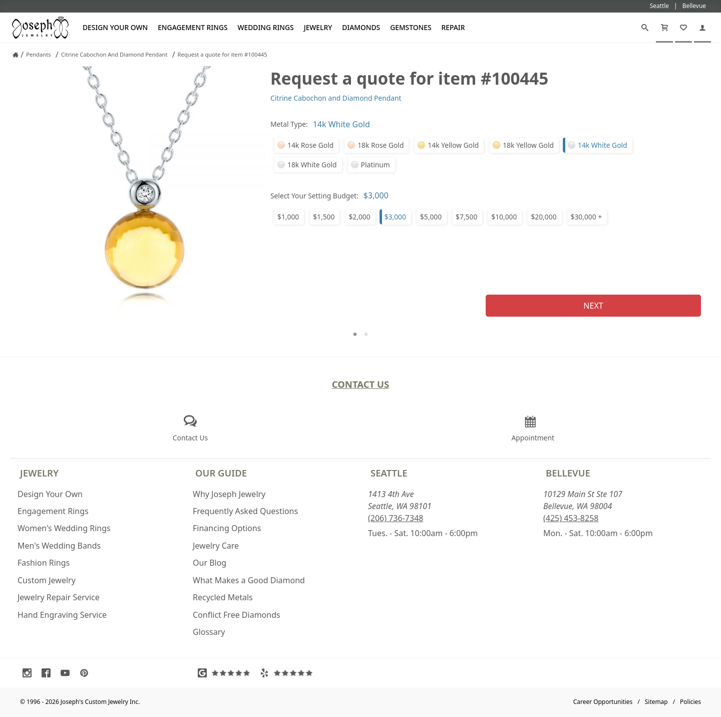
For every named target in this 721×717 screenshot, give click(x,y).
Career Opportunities (603, 701)
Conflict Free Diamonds (236, 614)
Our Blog (209, 562)
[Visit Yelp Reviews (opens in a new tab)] (288, 672)
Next (593, 305)
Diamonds (361, 27)
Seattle (389, 472)
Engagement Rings (192, 27)
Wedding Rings (266, 27)
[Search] (644, 28)
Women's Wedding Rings (64, 528)
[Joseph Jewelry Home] (16, 55)
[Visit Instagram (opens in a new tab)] (30, 673)
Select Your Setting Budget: (314, 195)
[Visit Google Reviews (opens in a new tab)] (226, 672)
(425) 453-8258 (570, 518)
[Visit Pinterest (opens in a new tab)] (87, 673)
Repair (453, 27)
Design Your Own (115, 27)
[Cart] (664, 28)
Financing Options (227, 528)
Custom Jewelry (47, 580)
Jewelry (318, 27)
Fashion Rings (44, 562)
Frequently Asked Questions (245, 511)
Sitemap (656, 701)
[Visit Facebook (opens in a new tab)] (49, 673)
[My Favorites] (683, 28)
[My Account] (702, 28)
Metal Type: (289, 124)
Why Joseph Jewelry (229, 494)
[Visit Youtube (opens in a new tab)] (68, 673)
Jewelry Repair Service (59, 597)
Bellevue (568, 472)
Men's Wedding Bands (59, 545)
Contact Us (361, 384)
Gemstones (410, 27)
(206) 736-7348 (395, 518)
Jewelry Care (216, 545)
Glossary (209, 631)
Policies (690, 701)
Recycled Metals (223, 597)
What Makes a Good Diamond (249, 580)
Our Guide (221, 472)
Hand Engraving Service (62, 614)
